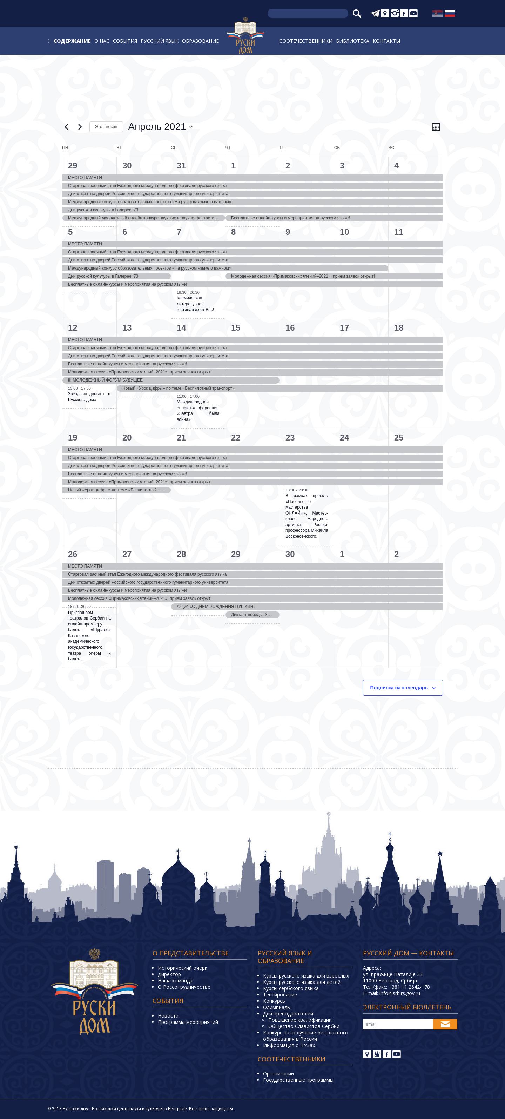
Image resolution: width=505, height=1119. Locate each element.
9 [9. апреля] (287, 232)
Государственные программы (298, 1080)
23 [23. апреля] (290, 437)
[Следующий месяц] (80, 127)
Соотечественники (305, 41)
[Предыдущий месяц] (66, 127)
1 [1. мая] (342, 554)
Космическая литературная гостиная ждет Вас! (195, 304)
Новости (168, 1015)
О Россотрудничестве (184, 987)
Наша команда (175, 980)
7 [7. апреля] (179, 232)
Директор (169, 974)
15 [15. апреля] (236, 327)
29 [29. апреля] (236, 554)
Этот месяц (106, 126)
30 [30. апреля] (290, 554)
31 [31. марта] (181, 165)
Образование (200, 41)
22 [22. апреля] (236, 437)
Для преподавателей (288, 1013)
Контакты (386, 41)
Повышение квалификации (300, 1020)
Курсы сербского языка (291, 988)
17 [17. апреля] (344, 327)
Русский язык (160, 41)
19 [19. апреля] (73, 437)
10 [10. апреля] (344, 232)
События (125, 41)
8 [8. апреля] (233, 232)
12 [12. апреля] (73, 327)
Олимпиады (277, 1007)
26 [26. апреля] (73, 554)
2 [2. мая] (396, 554)
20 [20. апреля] (127, 437)
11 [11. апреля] (399, 232)
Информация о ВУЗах (289, 1045)
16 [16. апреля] (290, 327)
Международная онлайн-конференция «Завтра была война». (198, 410)
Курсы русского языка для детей (302, 982)
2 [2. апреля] (287, 165)
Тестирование (280, 994)
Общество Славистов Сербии (303, 1026)
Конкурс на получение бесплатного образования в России (305, 1035)
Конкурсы (274, 1001)
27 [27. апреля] (127, 554)
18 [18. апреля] (399, 327)
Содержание (72, 41)
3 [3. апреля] (342, 165)
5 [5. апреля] (70, 232)
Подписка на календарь (399, 687)
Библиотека (352, 41)
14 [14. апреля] (181, 327)
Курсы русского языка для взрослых (306, 975)
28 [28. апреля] (181, 554)
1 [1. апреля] (233, 165)
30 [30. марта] (127, 165)
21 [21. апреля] (181, 437)
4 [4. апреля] (396, 165)
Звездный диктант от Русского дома (89, 396)
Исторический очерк (182, 968)
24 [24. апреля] (344, 437)
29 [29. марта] (73, 165)
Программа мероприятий (188, 1022)
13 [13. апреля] (127, 327)
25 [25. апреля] (399, 437)
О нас (101, 41)
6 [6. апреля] (124, 232)
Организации (278, 1073)
